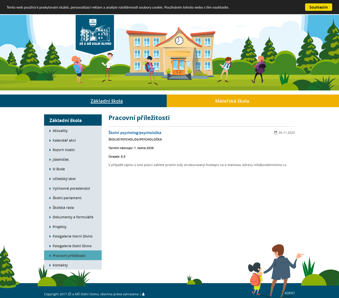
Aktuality (60, 130)
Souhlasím (318, 7)
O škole (59, 168)
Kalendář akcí (64, 140)
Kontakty (60, 265)
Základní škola (107, 101)
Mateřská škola (232, 101)
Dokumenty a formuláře (73, 217)
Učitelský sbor (64, 178)
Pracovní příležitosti (69, 255)
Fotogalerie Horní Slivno (72, 236)
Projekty (59, 226)
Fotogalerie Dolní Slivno (72, 245)
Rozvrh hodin (64, 149)
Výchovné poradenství (71, 188)
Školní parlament (67, 197)
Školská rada (63, 207)
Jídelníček (61, 159)
